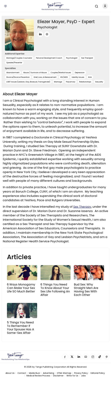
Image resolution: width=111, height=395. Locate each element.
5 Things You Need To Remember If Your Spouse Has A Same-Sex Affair (20, 328)
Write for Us (72, 375)
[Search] (95, 6)
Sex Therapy (82, 207)
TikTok (99, 357)
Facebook (65, 357)
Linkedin (79, 357)
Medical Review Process (38, 375)
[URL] (47, 34)
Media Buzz (34, 373)
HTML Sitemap (64, 373)
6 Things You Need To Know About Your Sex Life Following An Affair (55, 290)
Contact (21, 373)
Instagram (93, 357)
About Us (9, 373)
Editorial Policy (98, 373)
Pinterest (106, 357)
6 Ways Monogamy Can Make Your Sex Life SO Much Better (21, 288)
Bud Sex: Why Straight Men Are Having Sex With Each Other (86, 290)
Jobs (83, 375)
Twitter (72, 357)
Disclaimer (58, 375)
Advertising (48, 373)
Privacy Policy (81, 373)
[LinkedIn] (40, 34)
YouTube (86, 357)
